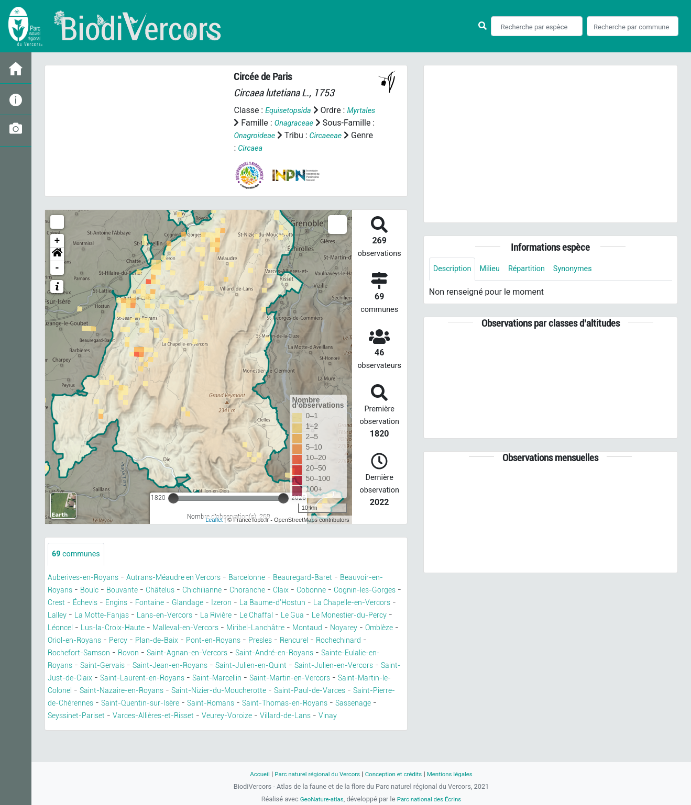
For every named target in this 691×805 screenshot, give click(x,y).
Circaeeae (252, 148)
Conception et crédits (397, 774)
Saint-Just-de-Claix (120, 691)
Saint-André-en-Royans (261, 666)
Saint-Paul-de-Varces (88, 716)
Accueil (249, 774)
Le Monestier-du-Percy (202, 628)
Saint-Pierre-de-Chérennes (186, 716)
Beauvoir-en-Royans (86, 591)
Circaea (321, 148)
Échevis (207, 603)
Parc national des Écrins (431, 799)
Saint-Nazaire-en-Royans (227, 704)
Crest (176, 603)
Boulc (142, 591)
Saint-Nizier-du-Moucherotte (336, 704)
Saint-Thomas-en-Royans (97, 729)
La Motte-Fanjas (274, 616)
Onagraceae (330, 123)
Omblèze (300, 641)
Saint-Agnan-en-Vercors (163, 666)
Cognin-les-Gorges (124, 603)
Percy (58, 653)
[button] (57, 254)
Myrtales (249, 123)
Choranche (317, 591)
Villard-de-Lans (112, 741)
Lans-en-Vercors (344, 616)
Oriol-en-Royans (355, 641)
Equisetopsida (290, 110)
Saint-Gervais (108, 679)
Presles (215, 653)
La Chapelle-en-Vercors (162, 616)
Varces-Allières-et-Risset (321, 729)
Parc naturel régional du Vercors (312, 774)
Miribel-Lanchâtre (164, 641)
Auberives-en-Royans (88, 578)
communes (78, 555)
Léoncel (267, 628)
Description (454, 269)
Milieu (495, 269)
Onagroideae (311, 135)
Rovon (98, 666)
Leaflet (214, 520)
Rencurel (253, 653)
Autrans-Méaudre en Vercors (189, 578)
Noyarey (261, 641)
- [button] (57, 268)
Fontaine (278, 603)
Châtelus (220, 591)
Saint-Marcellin (296, 691)
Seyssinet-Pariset (234, 729)
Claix (354, 591)
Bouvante (178, 591)
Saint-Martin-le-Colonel (127, 704)
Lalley (225, 616)
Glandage (320, 603)
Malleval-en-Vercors (85, 641)
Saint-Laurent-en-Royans (212, 691)
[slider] (173, 498)
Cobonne (64, 603)
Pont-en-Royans (163, 653)
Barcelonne (270, 578)
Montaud (221, 641)
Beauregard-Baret (331, 578)
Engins (242, 603)
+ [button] (57, 240)
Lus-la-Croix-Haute (325, 628)
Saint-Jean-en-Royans (184, 679)
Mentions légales (459, 774)
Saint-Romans (366, 716)
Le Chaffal (99, 628)
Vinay (159, 741)
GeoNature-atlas (318, 799)
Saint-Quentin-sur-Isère (288, 716)
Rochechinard (302, 653)
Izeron (357, 603)
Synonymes (585, 269)
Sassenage (173, 729)
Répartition (535, 269)
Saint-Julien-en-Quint (276, 679)
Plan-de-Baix (100, 653)
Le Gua (139, 628)
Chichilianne (267, 591)
